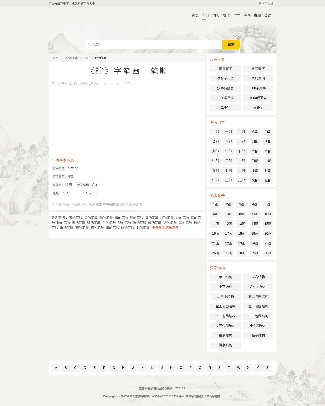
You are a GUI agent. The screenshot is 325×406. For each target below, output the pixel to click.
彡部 (255, 170)
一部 (228, 131)
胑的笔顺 (143, 227)
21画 (215, 243)
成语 (225, 15)
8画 (241, 214)
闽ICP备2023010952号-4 (168, 396)
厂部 (241, 141)
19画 (254, 233)
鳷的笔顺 (127, 227)
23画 (241, 243)
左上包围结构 (225, 306)
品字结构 (258, 335)
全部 (268, 180)
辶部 (215, 161)
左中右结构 (258, 286)
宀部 (268, 161)
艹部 (255, 151)
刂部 (268, 141)
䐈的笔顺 (97, 227)
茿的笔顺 (109, 222)
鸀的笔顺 (63, 222)
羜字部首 (58, 176)
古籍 (256, 15)
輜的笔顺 (106, 217)
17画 (228, 233)
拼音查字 (258, 68)
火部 (255, 180)
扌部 (268, 170)
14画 (254, 224)
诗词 (245, 15)
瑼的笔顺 (136, 217)
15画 (268, 224)
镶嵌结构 (225, 335)
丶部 (241, 131)
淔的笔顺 (112, 227)
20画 (268, 233)
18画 (241, 233)
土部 (228, 180)
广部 (241, 161)
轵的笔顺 (82, 227)
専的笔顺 (152, 217)
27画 (228, 253)
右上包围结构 (258, 296)
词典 (214, 15)
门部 (255, 161)
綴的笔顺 (121, 217)
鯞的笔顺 (154, 222)
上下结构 (225, 286)
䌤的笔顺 (66, 227)
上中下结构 (225, 296)
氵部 (215, 180)
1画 (215, 204)
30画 (268, 253)
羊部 (71, 176)
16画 (215, 233)
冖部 (228, 151)
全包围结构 (258, 325)
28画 (241, 253)
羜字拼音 (58, 168)
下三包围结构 (258, 316)
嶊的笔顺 (75, 217)
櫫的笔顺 (124, 222)
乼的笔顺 (182, 217)
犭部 (228, 170)
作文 (235, 15)
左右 (95, 184)
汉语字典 (72, 57)
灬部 (241, 180)
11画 (68, 184)
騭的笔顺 (185, 222)
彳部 (268, 151)
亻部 (241, 151)
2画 (228, 204)
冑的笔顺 (139, 222)
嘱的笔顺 (78, 222)
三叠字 (258, 107)
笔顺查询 (258, 78)
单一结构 (225, 277)
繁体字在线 (266, 3)
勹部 (268, 131)
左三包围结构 (225, 325)
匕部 (215, 141)
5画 (267, 204)
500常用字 (258, 88)
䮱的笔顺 (94, 222)
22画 (228, 243)
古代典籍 (162, 23)
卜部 (228, 141)
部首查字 (225, 68)
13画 (241, 224)
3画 (241, 204)
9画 (254, 214)
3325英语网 (212, 396)
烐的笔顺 (170, 222)
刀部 (255, 141)
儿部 (215, 151)
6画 (215, 214)
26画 (215, 253)
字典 (204, 15)
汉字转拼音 (225, 88)
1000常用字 (225, 98)
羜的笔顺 (167, 217)
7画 (228, 214)
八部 (255, 131)
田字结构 (225, 345)
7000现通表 (258, 98)
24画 (254, 243)
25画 (268, 243)
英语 (266, 15)
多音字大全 (225, 78)
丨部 (215, 131)
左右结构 (258, 277)
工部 (228, 161)
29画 (254, 253)
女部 (215, 170)
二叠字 (225, 107)
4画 (254, 204)
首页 (194, 15)
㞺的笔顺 (91, 217)
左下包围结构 (258, 306)
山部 (241, 170)
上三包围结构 (225, 316)
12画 (228, 224)
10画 (268, 214)
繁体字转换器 (194, 396)
